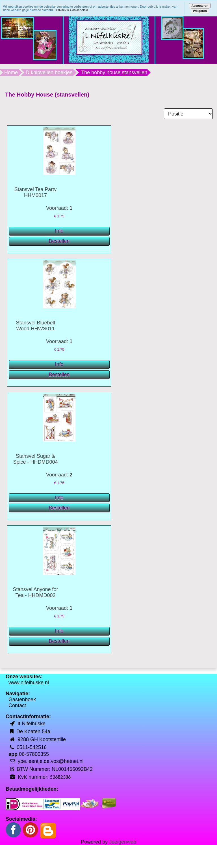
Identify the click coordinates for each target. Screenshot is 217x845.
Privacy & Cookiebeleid (72, 10)
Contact (17, 705)
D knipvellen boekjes (49, 72)
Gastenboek (22, 699)
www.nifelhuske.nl (28, 682)
